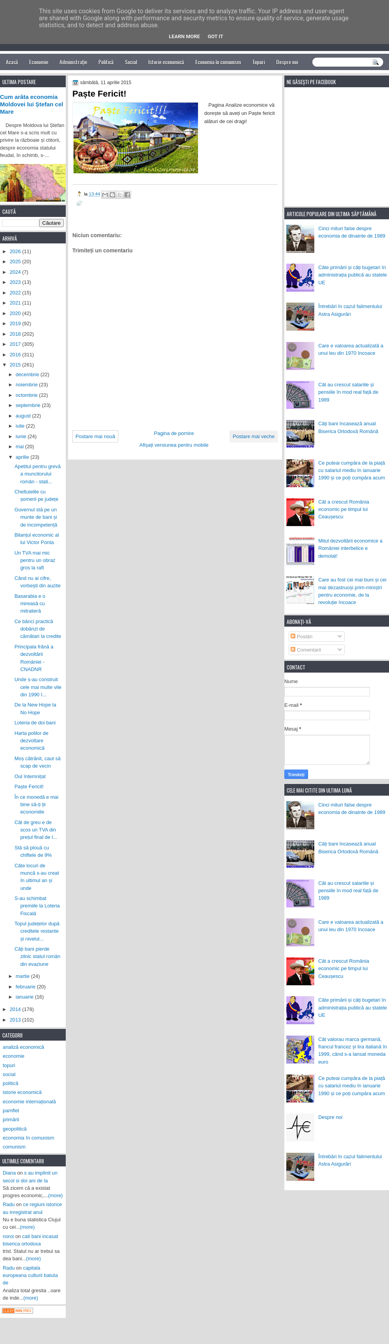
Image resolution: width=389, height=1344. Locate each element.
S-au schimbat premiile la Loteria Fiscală (37, 905)
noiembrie (27, 385)
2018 (16, 334)
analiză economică (23, 1047)
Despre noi (287, 62)
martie (23, 976)
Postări (301, 636)
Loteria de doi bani (35, 723)
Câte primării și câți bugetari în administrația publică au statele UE (352, 274)
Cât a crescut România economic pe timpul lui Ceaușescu (343, 509)
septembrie (29, 405)
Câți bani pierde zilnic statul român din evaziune (37, 956)
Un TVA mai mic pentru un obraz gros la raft (34, 560)
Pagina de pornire (174, 433)
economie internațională (29, 1101)
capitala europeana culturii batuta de (30, 1275)
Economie (38, 62)
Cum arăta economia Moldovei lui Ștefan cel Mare (31, 104)
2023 (16, 282)
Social (131, 62)
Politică (106, 62)
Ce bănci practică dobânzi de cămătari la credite (37, 628)
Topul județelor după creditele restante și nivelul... (37, 931)
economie (14, 1056)
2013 (16, 1020)
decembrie (28, 374)
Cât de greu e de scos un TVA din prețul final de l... (35, 829)
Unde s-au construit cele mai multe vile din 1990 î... (37, 687)
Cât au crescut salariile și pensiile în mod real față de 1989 (348, 392)
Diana (9, 1173)
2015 (16, 365)
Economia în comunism (218, 62)
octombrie (27, 395)
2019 (16, 323)
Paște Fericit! (29, 786)
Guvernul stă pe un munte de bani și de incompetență (35, 517)
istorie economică (22, 1092)
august (24, 416)
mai (20, 446)
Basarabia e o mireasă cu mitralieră (29, 603)
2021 (16, 303)
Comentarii (306, 650)
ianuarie (25, 997)
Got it (215, 36)
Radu (9, 1204)
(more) (55, 1195)
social (9, 1074)
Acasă (12, 62)
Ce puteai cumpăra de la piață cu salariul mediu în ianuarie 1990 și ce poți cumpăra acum (351, 470)
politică (10, 1083)
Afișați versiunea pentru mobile (174, 445)
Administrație (73, 62)
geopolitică (14, 1129)
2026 (16, 251)
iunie (22, 436)
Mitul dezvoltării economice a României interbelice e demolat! (350, 548)
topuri (9, 1065)
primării (11, 1119)
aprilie (23, 457)
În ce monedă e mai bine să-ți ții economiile (36, 804)
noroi (8, 1236)
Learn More (184, 36)
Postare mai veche (254, 436)
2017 (16, 344)
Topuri (258, 62)
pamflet (11, 1110)
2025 (16, 261)
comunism (14, 1147)
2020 (16, 313)
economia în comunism (28, 1138)
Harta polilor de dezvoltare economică (31, 740)
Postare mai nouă (95, 436)
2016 (16, 355)
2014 (16, 1009)
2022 (16, 293)
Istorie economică (166, 62)
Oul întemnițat (30, 776)
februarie (26, 987)
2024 (16, 272)
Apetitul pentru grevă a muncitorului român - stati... (37, 473)
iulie (21, 426)
